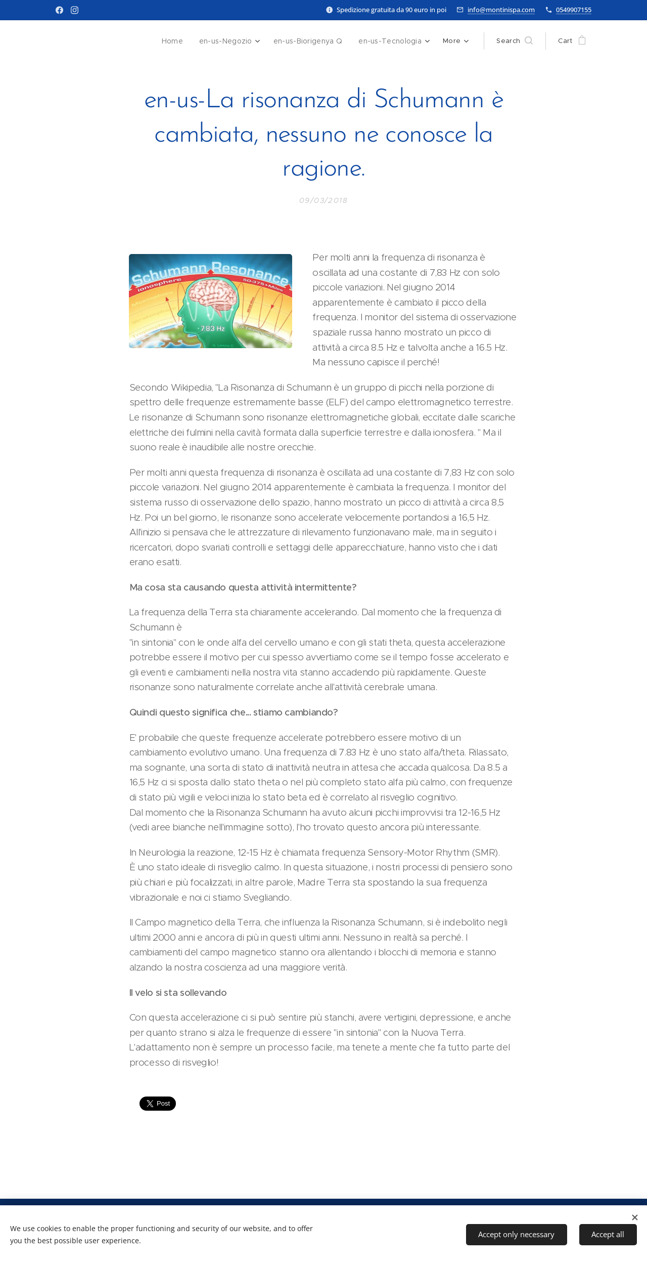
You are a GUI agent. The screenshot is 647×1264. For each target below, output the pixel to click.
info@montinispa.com (501, 9)
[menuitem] (180, 41)
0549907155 (573, 9)
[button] (514, 41)
